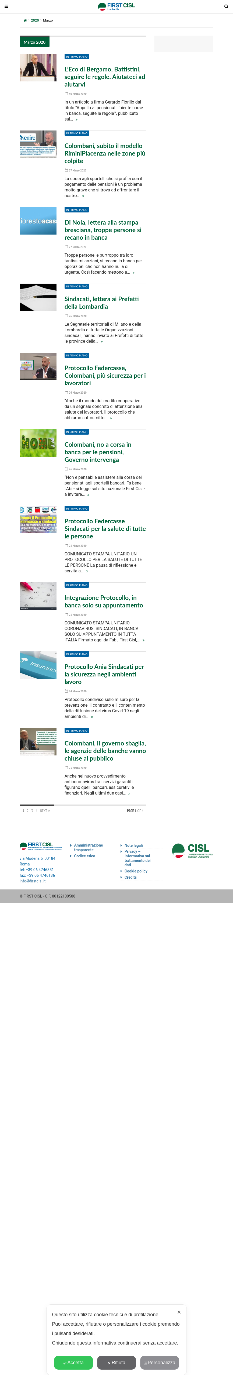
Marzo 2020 (34, 42)
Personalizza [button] (159, 1362)
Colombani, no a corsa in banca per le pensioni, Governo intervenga (98, 452)
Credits (131, 877)
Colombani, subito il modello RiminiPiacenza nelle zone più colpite (105, 153)
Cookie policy (136, 871)
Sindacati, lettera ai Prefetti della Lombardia (102, 302)
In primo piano (76, 56)
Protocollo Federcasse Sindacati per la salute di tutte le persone (105, 528)
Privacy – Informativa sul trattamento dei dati (138, 858)
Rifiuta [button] (116, 1362)
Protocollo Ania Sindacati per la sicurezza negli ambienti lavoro (104, 674)
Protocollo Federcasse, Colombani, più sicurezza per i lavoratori (105, 375)
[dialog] (116, 1340)
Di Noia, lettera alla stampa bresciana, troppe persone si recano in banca (103, 229)
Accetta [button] (73, 1362)
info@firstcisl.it (33, 881)
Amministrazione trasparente (88, 847)
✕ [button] (179, 1312)
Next (45, 810)
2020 (35, 20)
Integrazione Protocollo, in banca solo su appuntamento (104, 601)
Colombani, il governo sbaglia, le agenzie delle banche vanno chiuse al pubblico (105, 750)
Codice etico (84, 856)
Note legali (134, 845)
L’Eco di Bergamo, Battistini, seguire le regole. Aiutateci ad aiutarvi (105, 76)
